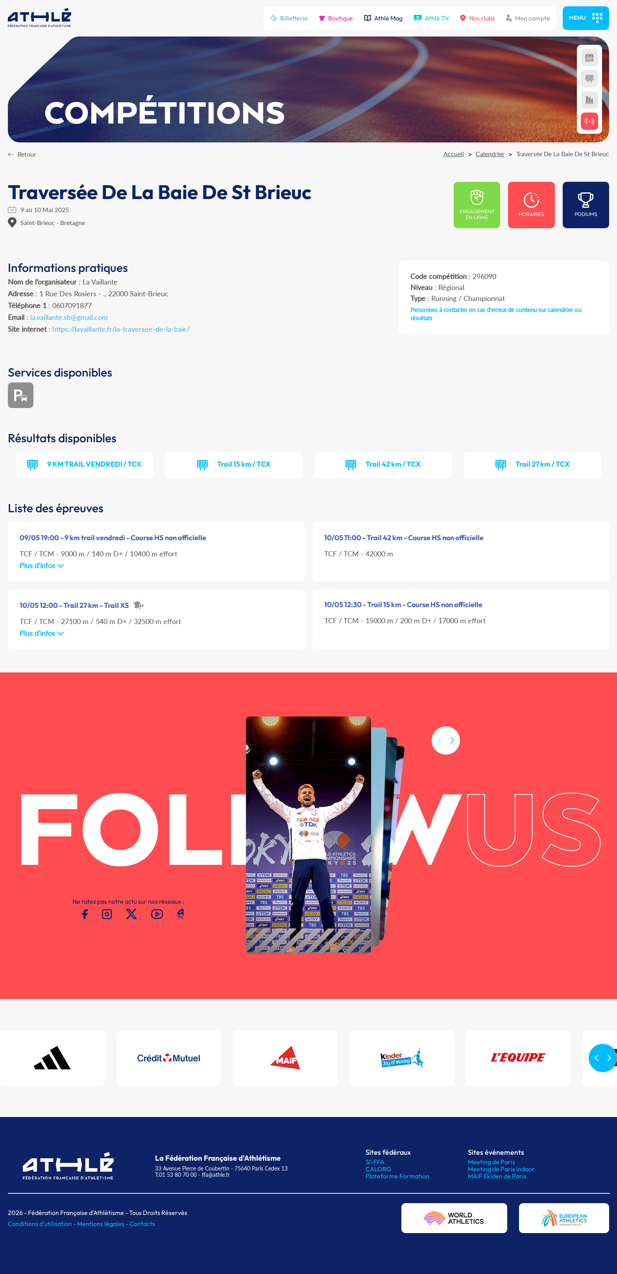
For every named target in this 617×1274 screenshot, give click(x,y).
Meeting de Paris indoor (501, 1169)
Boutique (336, 18)
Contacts (142, 1224)
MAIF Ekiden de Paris (497, 1176)
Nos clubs (477, 18)
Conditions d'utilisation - (42, 1224)
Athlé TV (431, 18)
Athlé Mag (383, 18)
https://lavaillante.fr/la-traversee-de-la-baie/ (121, 329)
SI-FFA (375, 1162)
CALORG (378, 1169)
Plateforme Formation (397, 1176)
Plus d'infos (42, 565)
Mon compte (528, 18)
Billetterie (289, 18)
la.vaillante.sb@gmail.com (69, 317)
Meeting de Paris (491, 1162)
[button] (452, 777)
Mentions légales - (103, 1224)
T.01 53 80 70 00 (176, 1174)
